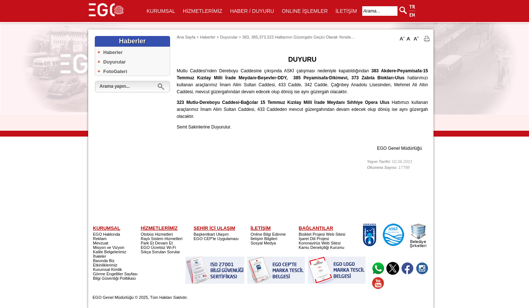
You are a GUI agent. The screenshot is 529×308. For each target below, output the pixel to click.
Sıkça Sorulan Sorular (160, 252)
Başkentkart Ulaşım (211, 234)
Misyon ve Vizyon (108, 247)
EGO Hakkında (106, 234)
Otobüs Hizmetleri (157, 234)
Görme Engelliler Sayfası (115, 274)
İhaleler (99, 256)
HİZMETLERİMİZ (202, 11)
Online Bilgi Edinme (268, 234)
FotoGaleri (115, 71)
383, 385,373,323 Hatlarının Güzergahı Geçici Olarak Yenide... (298, 37)
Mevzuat (100, 243)
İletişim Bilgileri (264, 238)
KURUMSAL (161, 11)
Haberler (113, 52)
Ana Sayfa (186, 37)
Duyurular (114, 62)
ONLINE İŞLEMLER (305, 11)
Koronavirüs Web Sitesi (320, 243)
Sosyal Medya (263, 243)
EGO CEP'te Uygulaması (216, 238)
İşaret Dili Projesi (314, 238)
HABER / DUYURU (252, 11)
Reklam (100, 238)
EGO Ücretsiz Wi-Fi (158, 247)
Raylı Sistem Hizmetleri (162, 238)
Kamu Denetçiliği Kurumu (321, 247)
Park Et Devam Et (157, 243)
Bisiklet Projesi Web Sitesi (322, 234)
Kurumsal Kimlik (107, 269)
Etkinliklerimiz (105, 265)
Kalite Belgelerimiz (109, 252)
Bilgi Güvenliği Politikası (114, 278)
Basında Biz (104, 260)
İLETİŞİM (346, 11)
